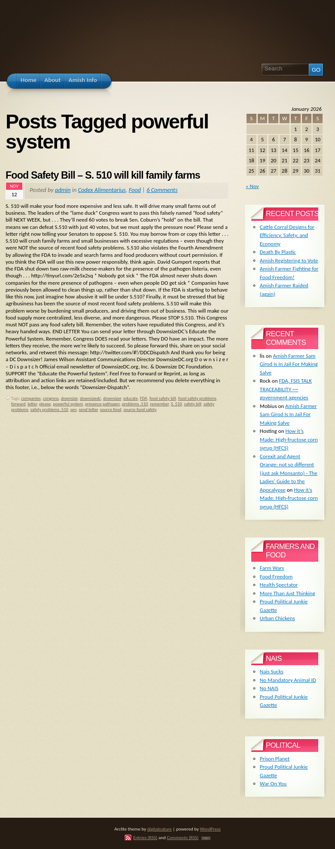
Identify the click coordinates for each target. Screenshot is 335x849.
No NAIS (269, 688)
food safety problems (197, 398)
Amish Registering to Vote (289, 260)
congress (51, 398)
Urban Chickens (277, 618)
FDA (143, 398)
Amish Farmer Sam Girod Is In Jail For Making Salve (289, 364)
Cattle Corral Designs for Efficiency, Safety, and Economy (287, 235)
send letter (88, 409)
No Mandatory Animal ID (288, 680)
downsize (69, 398)
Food (135, 190)
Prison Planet (274, 758)
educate (130, 398)
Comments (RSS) (182, 837)
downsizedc (90, 398)
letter (32, 404)
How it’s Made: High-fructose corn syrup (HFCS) (289, 439)
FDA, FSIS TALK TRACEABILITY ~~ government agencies (286, 389)
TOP (206, 838)
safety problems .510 (49, 409)
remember (159, 404)
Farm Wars (272, 568)
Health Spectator (279, 584)
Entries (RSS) (145, 837)
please (45, 404)
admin (63, 190)
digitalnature (159, 829)
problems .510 (135, 404)
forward (18, 404)
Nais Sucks (271, 671)
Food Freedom (276, 576)
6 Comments (161, 190)
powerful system (68, 404)
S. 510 (176, 404)
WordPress (210, 829)
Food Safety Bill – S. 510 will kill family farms (103, 175)
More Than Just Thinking (287, 593)
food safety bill (162, 398)
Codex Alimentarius (102, 190)
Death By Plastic (278, 252)
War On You (273, 783)
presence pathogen (102, 404)
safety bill (192, 404)
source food (111, 409)
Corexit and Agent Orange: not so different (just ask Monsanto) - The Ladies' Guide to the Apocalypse (288, 473)
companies (31, 398)
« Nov (252, 186)
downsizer (112, 398)
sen (73, 409)
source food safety (140, 409)
